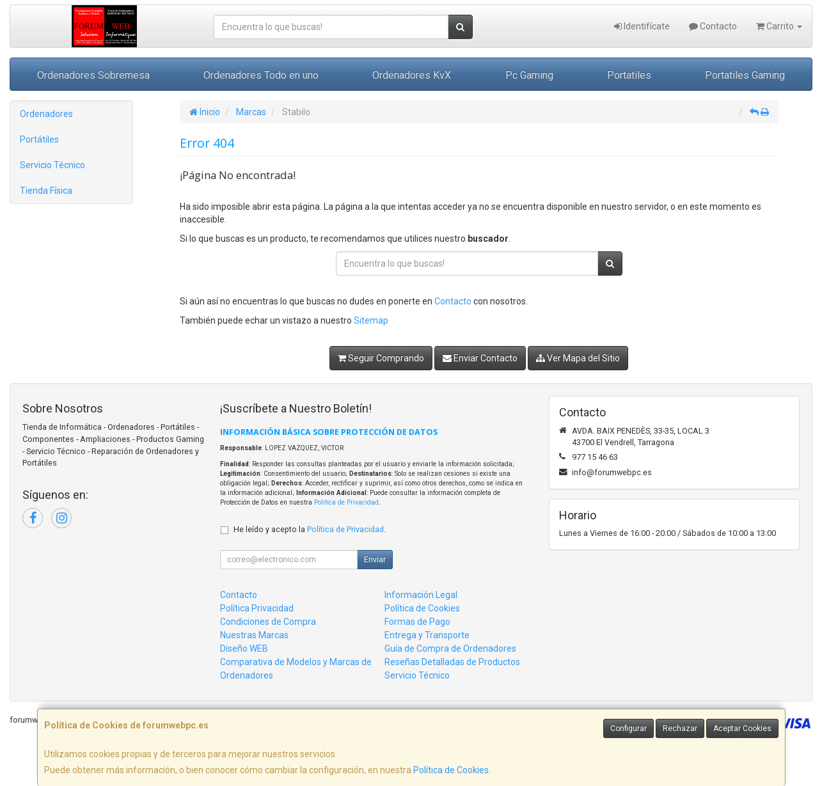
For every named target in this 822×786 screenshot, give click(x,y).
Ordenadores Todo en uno (261, 75)
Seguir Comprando (381, 358)
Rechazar (680, 728)
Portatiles (629, 75)
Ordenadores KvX (411, 75)
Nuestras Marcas (254, 635)
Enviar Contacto (480, 358)
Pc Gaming (529, 75)
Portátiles (39, 139)
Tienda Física (46, 190)
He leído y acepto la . (309, 529)
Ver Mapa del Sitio (578, 358)
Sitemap (371, 320)
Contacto (713, 26)
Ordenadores (46, 114)
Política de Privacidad (346, 502)
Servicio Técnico (52, 165)
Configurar (628, 728)
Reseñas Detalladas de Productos (452, 662)
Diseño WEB (244, 648)
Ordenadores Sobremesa (93, 75)
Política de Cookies (451, 770)
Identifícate (642, 26)
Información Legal (420, 595)
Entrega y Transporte (427, 635)
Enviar (375, 559)
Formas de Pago (417, 622)
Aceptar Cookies (742, 728)
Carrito (779, 26)
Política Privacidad (257, 608)
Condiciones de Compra (268, 622)
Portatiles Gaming (745, 75)
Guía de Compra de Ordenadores (450, 648)
